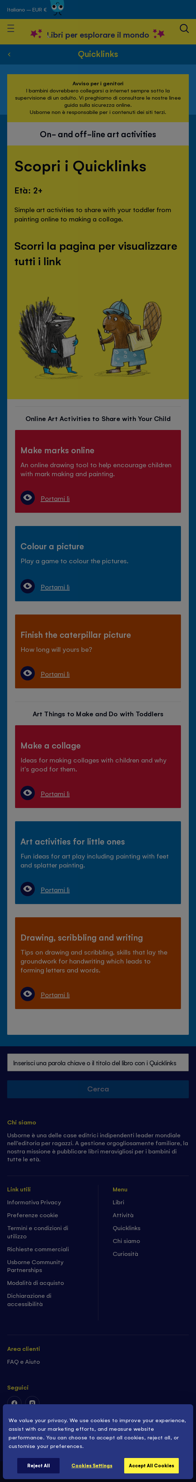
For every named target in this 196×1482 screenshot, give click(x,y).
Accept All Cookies (151, 1465)
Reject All (38, 1465)
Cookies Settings (91, 1465)
